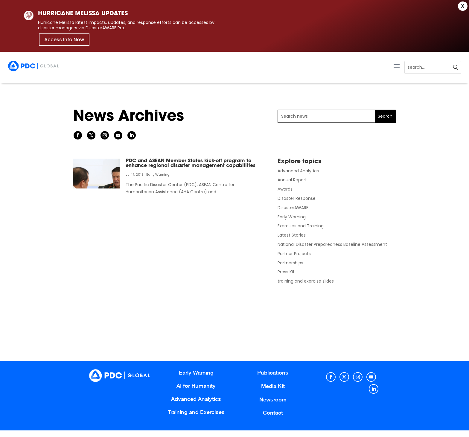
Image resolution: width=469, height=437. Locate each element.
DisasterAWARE (293, 208)
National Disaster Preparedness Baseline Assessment (332, 244)
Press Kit (286, 272)
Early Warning (158, 174)
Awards (285, 189)
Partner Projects (294, 254)
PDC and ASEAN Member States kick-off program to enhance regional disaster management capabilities (190, 163)
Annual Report (292, 180)
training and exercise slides (306, 281)
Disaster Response (297, 198)
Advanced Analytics (298, 171)
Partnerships (290, 263)
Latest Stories (292, 235)
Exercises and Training (301, 226)
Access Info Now (64, 39)
